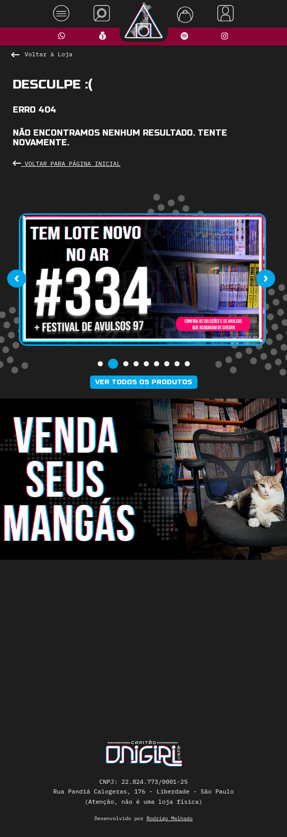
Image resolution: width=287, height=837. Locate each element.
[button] (100, 363)
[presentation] (16, 279)
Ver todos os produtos (143, 382)
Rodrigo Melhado (170, 818)
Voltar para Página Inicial (66, 163)
